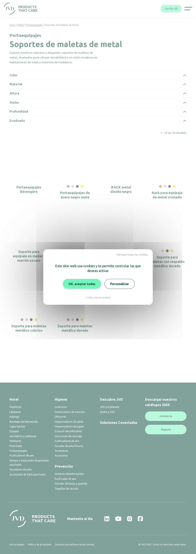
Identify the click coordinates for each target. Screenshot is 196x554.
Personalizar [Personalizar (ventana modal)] (119, 284)
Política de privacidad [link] (98, 297)
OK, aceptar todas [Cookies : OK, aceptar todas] (82, 284)
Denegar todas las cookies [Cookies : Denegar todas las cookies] (132, 254)
